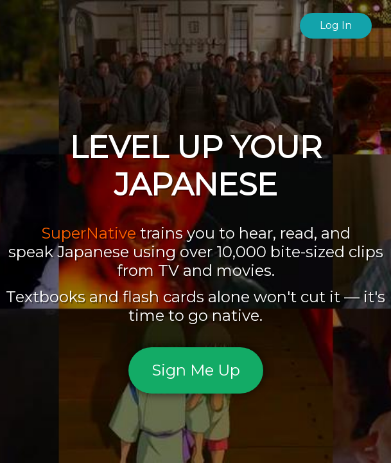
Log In (336, 25)
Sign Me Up (196, 370)
